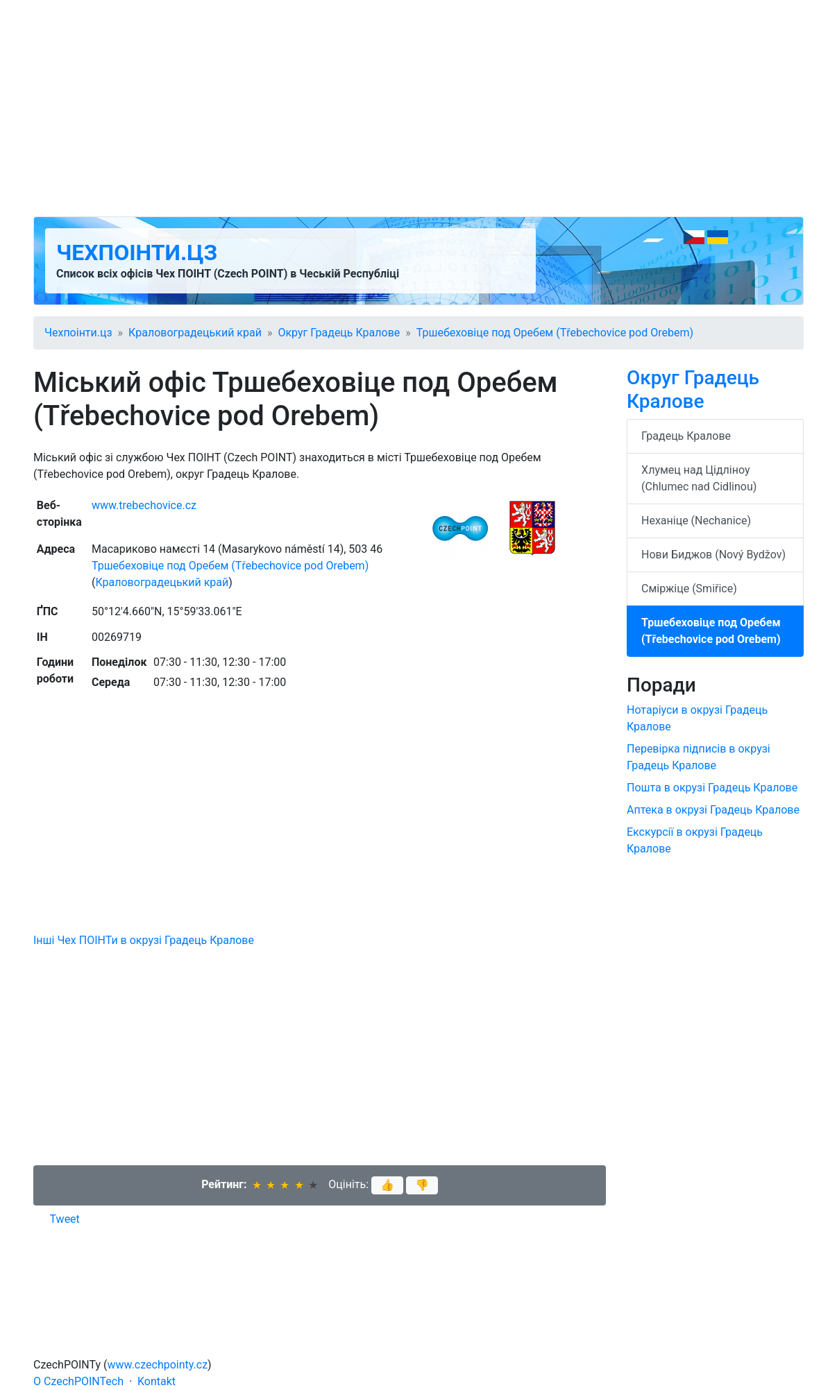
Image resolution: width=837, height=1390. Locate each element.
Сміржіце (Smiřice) (689, 588)
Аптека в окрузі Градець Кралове (713, 809)
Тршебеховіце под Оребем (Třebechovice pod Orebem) (554, 332)
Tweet (65, 1219)
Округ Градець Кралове (339, 332)
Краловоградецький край (195, 332)
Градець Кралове (686, 436)
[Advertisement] (418, 108)
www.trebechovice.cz (144, 505)
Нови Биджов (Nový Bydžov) (713, 554)
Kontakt (156, 1381)
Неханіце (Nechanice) (696, 520)
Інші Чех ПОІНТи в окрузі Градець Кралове (143, 940)
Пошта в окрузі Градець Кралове (712, 787)
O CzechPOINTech (78, 1381)
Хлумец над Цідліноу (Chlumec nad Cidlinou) (698, 478)
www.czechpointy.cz (158, 1364)
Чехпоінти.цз (136, 252)
